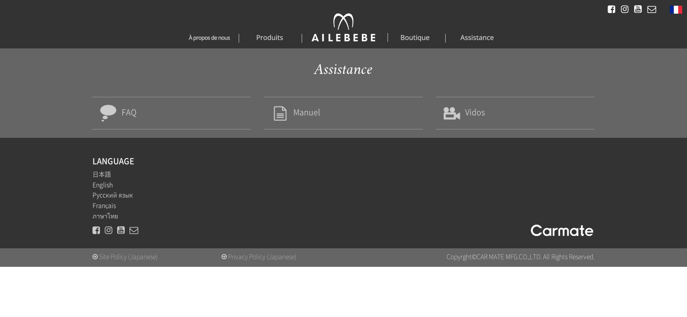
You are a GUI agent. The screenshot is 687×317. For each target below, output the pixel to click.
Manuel (298, 114)
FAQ (120, 114)
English (102, 190)
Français (104, 210)
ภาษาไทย (105, 220)
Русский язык (112, 200)
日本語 (101, 179)
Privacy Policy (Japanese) (259, 261)
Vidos (465, 114)
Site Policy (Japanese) (125, 261)
